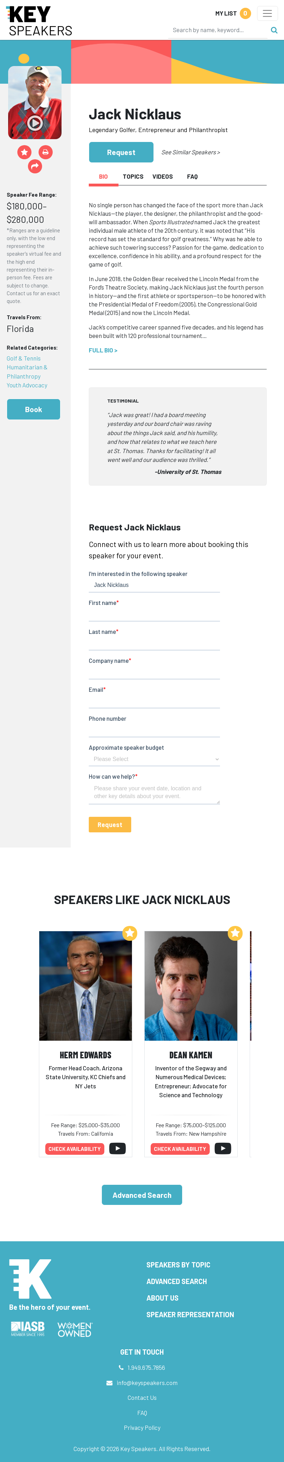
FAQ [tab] (192, 176)
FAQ (142, 1412)
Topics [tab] (133, 176)
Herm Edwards (85, 1054)
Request (121, 152)
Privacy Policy (142, 1427)
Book (33, 409)
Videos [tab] (162, 176)
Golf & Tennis (24, 358)
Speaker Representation (190, 1314)
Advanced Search (142, 1194)
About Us (162, 1298)
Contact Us (142, 1397)
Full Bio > (103, 349)
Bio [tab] (103, 176)
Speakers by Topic (178, 1264)
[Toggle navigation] (267, 13)
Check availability (74, 1149)
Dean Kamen (190, 1054)
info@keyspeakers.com (147, 1382)
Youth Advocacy (27, 384)
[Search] (218, 29)
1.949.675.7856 (146, 1367)
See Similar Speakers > (190, 151)
